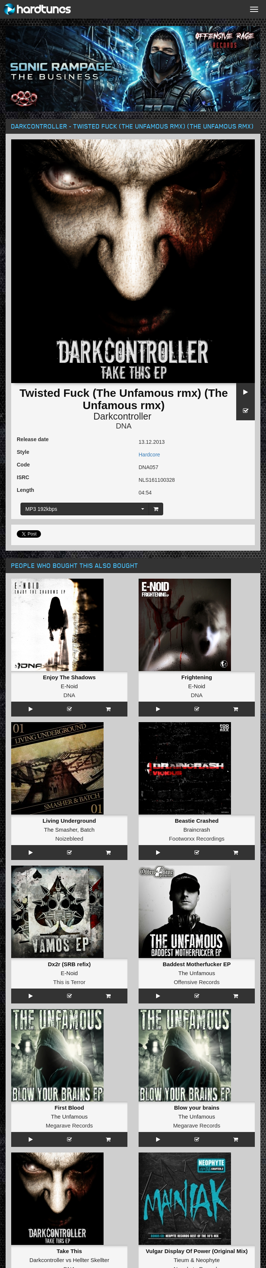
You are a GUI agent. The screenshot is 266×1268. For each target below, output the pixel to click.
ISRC (23, 477)
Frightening (196, 677)
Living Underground (69, 821)
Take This (69, 1251)
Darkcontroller (123, 416)
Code (23, 465)
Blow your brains (196, 1107)
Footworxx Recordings (196, 838)
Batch (87, 829)
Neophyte (208, 1260)
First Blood (69, 1107)
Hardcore (149, 455)
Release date (33, 439)
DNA (124, 426)
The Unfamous (196, 973)
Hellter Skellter (91, 1260)
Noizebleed (69, 838)
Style (23, 452)
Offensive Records (196, 982)
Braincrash (196, 829)
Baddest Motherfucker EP (197, 964)
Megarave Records (69, 1125)
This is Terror (69, 982)
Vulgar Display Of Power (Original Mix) (197, 1251)
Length (25, 490)
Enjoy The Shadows (69, 677)
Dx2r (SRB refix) (69, 964)
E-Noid (69, 686)
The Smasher (60, 829)
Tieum (181, 1260)
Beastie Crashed (197, 821)
